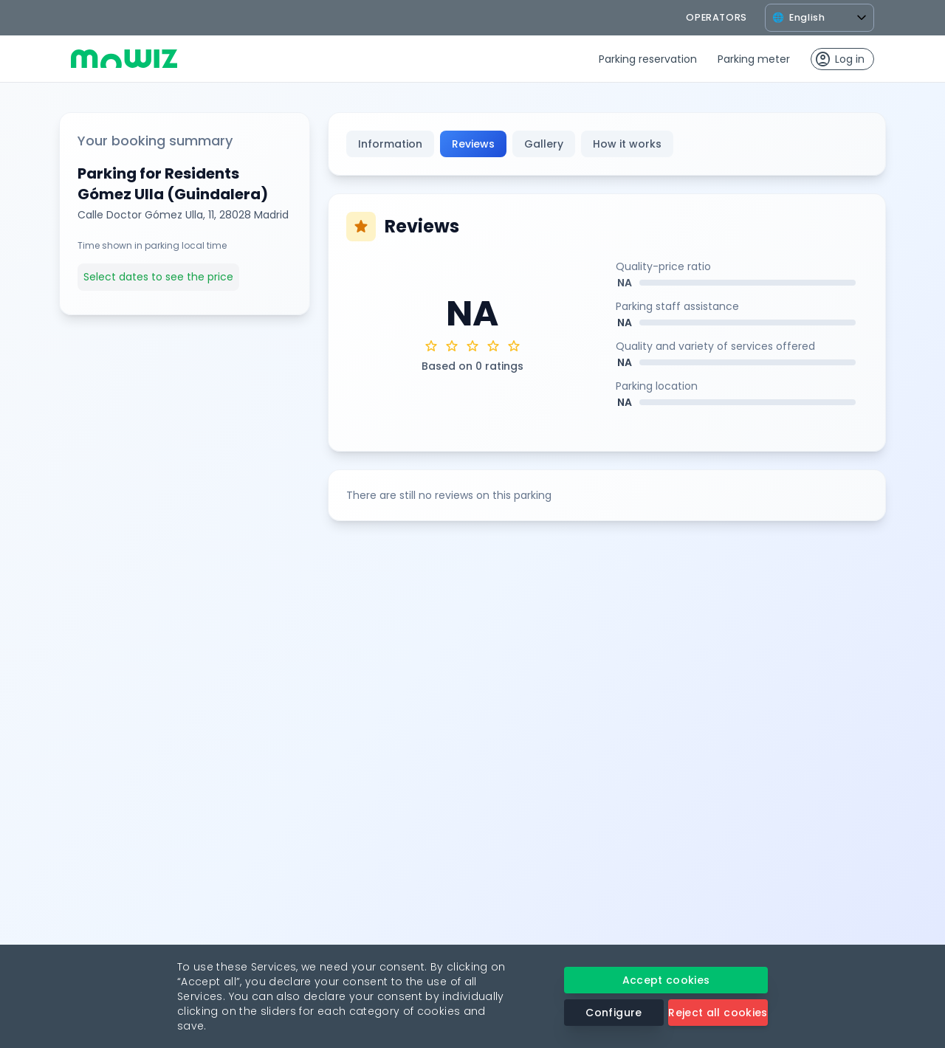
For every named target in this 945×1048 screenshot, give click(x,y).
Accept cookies (666, 980)
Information (390, 144)
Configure (613, 1012)
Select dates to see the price (158, 276)
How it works (627, 144)
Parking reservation (648, 59)
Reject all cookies (717, 1012)
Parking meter (754, 59)
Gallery (543, 144)
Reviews (473, 144)
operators (716, 17)
